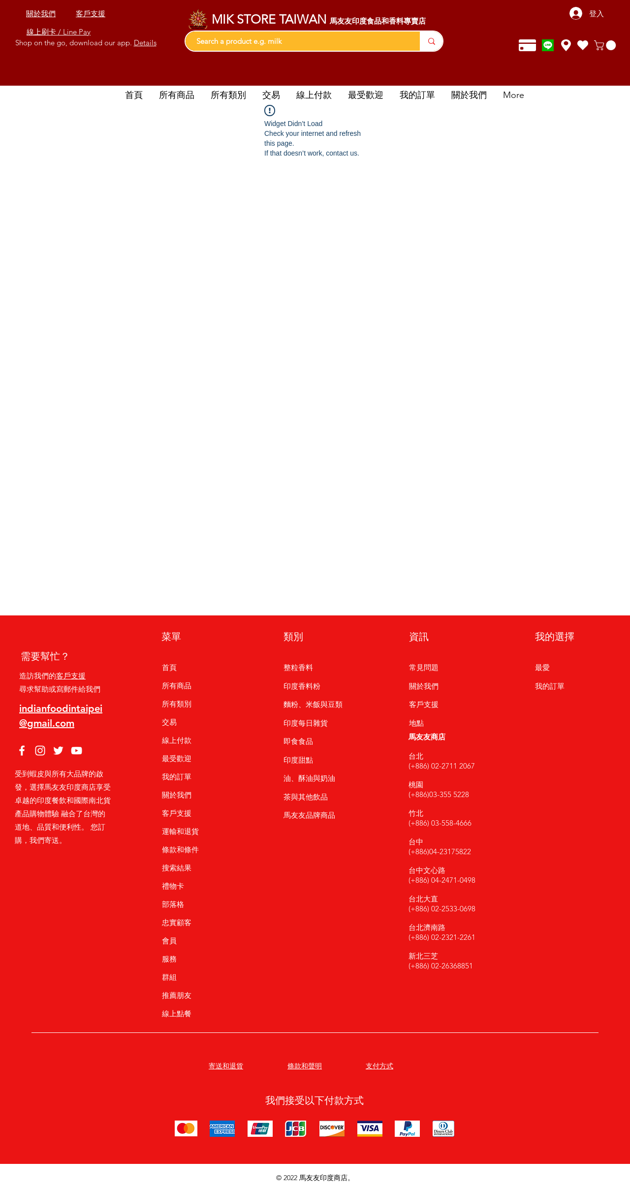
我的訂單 (176, 776)
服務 (169, 959)
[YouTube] (76, 750)
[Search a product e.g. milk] (297, 41)
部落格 (173, 904)
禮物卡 (173, 886)
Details (145, 42)
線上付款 (176, 740)
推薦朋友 (176, 995)
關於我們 (176, 795)
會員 (169, 940)
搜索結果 (176, 867)
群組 (169, 977)
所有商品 (176, 685)
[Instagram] (40, 750)
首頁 (169, 667)
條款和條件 (180, 849)
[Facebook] (22, 750)
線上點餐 (176, 1013)
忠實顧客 (176, 922)
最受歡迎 (176, 758)
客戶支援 (71, 675)
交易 (169, 722)
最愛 (542, 667)
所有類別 (176, 703)
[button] (606, 45)
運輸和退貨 (180, 831)
